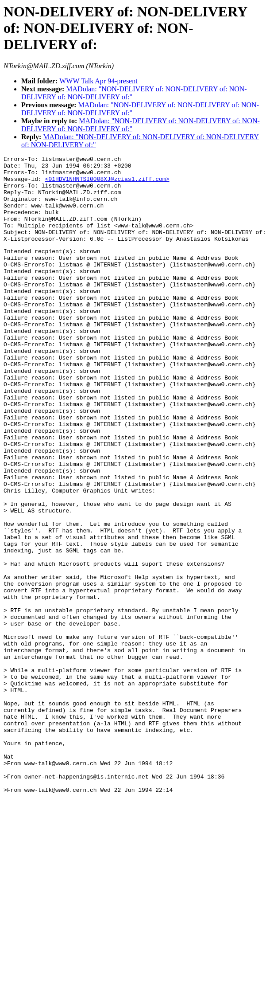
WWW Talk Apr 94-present (98, 81)
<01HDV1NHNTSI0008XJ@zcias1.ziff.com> (107, 184)
